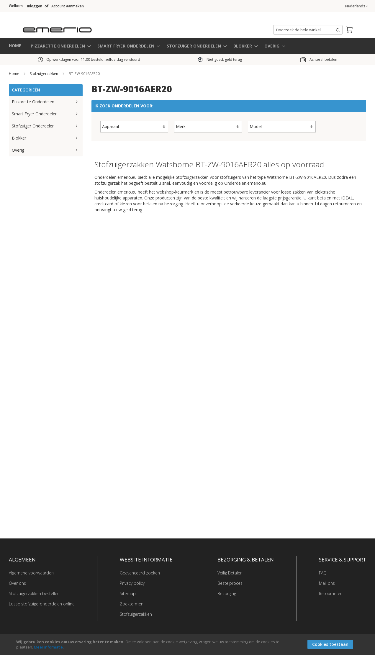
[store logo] (81, 28)
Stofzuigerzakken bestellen (34, 593)
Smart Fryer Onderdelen (35, 113)
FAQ (323, 572)
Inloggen (34, 6)
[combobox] (308, 30)
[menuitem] (59, 45)
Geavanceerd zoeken (140, 572)
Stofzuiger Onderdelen (33, 125)
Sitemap (128, 593)
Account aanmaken (67, 6)
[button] (356, 6)
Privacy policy (132, 583)
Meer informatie (48, 647)
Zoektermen (131, 603)
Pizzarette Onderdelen (33, 101)
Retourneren (331, 593)
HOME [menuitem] (15, 45)
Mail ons (327, 583)
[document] (188, 644)
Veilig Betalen (230, 572)
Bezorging (226, 593)
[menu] (187, 45)
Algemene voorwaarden (31, 572)
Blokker (19, 137)
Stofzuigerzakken (44, 73)
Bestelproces (230, 583)
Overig (18, 150)
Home (14, 73)
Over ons (17, 583)
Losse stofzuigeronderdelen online (42, 603)
